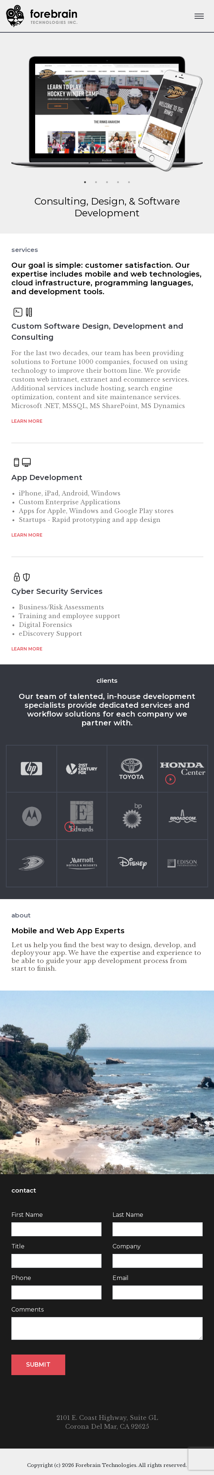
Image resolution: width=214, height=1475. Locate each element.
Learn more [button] (27, 421)
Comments (27, 1309)
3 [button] (107, 182)
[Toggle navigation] (199, 16)
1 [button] (85, 182)
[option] (107, 110)
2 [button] (96, 182)
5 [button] (129, 182)
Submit (38, 1364)
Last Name (127, 1214)
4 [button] (118, 182)
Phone (21, 1277)
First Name (27, 1214)
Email (120, 1277)
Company (126, 1246)
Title (18, 1246)
